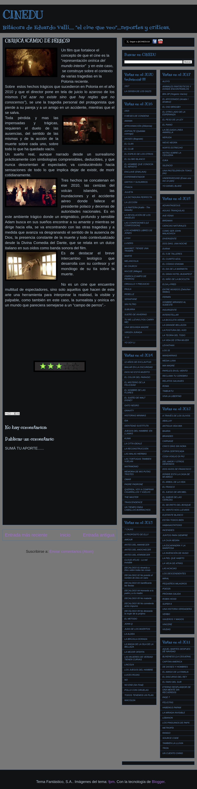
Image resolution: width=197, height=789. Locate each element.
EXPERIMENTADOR (134, 177)
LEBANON (167, 717)
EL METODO (130, 619)
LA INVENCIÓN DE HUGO (175, 553)
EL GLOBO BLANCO (134, 159)
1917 (126, 86)
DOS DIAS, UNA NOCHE (174, 243)
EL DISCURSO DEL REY (174, 677)
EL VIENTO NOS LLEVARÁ (175, 510)
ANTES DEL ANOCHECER (137, 549)
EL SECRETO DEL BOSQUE (176, 505)
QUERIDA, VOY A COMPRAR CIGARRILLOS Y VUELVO (139, 490)
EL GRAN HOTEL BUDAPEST (177, 274)
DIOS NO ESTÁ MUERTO (137, 372)
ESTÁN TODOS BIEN (173, 520)
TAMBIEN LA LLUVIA (172, 743)
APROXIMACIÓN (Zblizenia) (138, 126)
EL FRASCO (168, 487)
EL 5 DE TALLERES (172, 254)
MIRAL (165, 578)
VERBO (166, 614)
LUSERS (128, 243)
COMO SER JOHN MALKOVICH (171, 232)
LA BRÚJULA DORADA (135, 639)
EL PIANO (167, 124)
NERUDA (167, 137)
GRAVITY (129, 410)
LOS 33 (166, 350)
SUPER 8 (167, 604)
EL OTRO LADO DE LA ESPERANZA (173, 113)
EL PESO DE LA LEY (172, 119)
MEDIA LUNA (169, 360)
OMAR (127, 479)
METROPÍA (168, 728)
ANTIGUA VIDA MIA (172, 426)
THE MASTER (131, 497)
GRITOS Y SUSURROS (136, 182)
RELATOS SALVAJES (173, 381)
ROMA (165, 386)
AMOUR (128, 539)
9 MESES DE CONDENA (136, 116)
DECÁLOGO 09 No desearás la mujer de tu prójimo (138, 612)
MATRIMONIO (131, 466)
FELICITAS (167, 702)
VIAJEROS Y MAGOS (173, 619)
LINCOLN (129, 664)
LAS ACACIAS (169, 568)
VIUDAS (166, 629)
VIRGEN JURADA (133, 332)
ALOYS (166, 81)
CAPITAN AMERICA (172, 661)
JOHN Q (128, 624)
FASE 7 (166, 697)
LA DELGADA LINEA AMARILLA (172, 131)
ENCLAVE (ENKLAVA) (135, 172)
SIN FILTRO (130, 304)
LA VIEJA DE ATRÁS (172, 563)
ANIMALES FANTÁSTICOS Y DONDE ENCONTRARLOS (176, 87)
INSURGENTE (169, 310)
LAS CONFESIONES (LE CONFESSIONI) (136, 224)
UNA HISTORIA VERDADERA (177, 609)
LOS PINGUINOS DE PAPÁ (175, 722)
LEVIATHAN (168, 345)
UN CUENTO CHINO (172, 753)
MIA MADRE (168, 365)
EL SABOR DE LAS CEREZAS (171, 498)
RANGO (166, 733)
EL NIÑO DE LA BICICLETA (176, 279)
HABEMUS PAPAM (171, 707)
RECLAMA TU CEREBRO (175, 376)
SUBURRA (129, 309)
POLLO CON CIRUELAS (136, 690)
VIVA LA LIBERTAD (171, 396)
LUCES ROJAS (131, 675)
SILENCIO (167, 165)
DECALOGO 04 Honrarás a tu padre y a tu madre (139, 591)
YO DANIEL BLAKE (171, 186)
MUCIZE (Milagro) (133, 271)
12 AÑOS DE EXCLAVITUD (137, 362)
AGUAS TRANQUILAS (173, 210)
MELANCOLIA (131, 261)
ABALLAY (167, 421)
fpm (111, 782)
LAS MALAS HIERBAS (135, 454)
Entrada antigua (98, 534)
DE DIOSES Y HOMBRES (175, 667)
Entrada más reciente (26, 534)
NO (126, 680)
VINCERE (167, 624)
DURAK (166, 248)
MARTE (128, 256)
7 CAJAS (128, 529)
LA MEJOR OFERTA (134, 652)
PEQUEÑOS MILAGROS (174, 583)
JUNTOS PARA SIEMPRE (175, 535)
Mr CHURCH (130, 266)
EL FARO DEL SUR (171, 682)
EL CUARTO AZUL (171, 259)
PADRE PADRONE (133, 484)
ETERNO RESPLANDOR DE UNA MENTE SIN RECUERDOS (176, 690)
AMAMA (128, 121)
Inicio (65, 534)
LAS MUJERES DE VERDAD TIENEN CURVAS (138, 658)
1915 (126, 111)
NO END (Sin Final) (133, 685)
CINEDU (22, 15)
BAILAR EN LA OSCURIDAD (138, 367)
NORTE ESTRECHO (172, 147)
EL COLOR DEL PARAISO (137, 377)
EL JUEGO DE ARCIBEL (174, 492)
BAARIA (166, 431)
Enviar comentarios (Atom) (71, 551)
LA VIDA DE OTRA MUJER (175, 340)
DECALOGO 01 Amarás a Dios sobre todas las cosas (137, 568)
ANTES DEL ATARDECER (137, 555)
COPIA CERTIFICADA (173, 451)
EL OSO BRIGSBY (171, 107)
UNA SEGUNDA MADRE (136, 327)
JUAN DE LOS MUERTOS (137, 629)
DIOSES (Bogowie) (133, 139)
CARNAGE (167, 441)
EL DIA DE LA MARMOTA (175, 269)
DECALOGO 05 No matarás (138, 598)
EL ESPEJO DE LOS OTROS (138, 154)
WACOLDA (129, 700)
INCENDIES (168, 530)
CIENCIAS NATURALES (174, 225)
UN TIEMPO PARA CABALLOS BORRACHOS (137, 508)
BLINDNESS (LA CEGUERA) (176, 656)
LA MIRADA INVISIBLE (173, 712)
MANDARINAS (169, 355)
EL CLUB (128, 149)
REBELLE (129, 294)
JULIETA (128, 192)
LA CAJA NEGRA (170, 540)
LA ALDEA (129, 634)
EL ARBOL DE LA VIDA (173, 482)
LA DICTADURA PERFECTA (138, 197)
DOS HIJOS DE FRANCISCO (176, 469)
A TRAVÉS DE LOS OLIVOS (176, 415)
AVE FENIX (168, 215)
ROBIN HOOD (169, 599)
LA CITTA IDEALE (133, 443)
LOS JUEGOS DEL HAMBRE (138, 669)
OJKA (165, 160)
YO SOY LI (129, 342)
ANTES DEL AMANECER (136, 544)
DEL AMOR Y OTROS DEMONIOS (173, 462)
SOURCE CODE (170, 738)
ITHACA (128, 187)
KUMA (127, 438)
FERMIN (166, 297)
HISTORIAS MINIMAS (135, 415)
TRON (165, 748)
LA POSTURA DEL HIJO (174, 330)
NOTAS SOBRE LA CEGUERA (171, 154)
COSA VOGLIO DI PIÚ (173, 456)
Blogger (158, 782)
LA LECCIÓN (130, 202)
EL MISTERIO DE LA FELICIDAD (134, 383)
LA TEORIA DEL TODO (173, 335)
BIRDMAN (167, 220)
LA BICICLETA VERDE (173, 320)
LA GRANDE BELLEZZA (174, 325)
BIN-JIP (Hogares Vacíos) (174, 94)
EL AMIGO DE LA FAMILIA (175, 672)
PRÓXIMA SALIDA (171, 594)
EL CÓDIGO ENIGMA (173, 264)
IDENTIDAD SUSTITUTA (136, 425)
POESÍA (166, 588)
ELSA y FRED (169, 284)
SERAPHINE (130, 299)
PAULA (127, 289)
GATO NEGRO (131, 405)
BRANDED (167, 436)
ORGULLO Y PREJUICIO (136, 284)
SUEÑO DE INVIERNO (135, 314)
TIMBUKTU (168, 391)
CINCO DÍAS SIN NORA (174, 446)
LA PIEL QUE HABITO (173, 558)
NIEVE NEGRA (169, 142)
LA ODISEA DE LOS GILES (137, 91)
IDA (126, 420)
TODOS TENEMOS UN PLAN (138, 695)
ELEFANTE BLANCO (172, 515)
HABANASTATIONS (172, 525)
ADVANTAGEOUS (171, 205)
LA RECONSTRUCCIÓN (136, 448)
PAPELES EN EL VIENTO (175, 370)
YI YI (126, 337)
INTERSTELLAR (170, 315)
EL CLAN (128, 144)
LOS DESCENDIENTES (174, 573)
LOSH (127, 238)
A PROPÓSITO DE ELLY (136, 534)
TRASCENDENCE (133, 502)
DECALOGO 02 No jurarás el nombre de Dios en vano (138, 576)
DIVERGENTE (169, 238)
